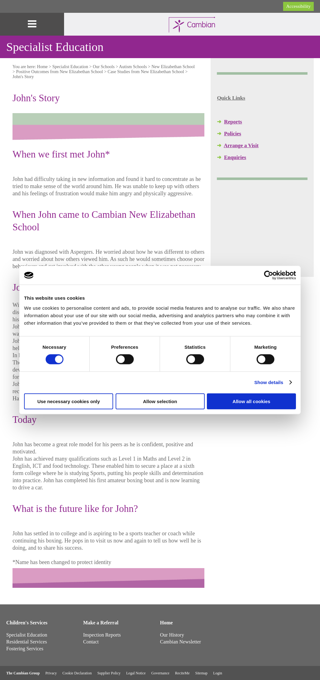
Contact (91, 641)
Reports (233, 122)
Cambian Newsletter (180, 641)
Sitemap (201, 673)
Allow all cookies (251, 401)
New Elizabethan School (173, 66)
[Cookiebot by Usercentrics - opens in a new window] (268, 275)
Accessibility (298, 6)
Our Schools (104, 66)
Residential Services (26, 641)
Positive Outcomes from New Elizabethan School (59, 71)
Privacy (51, 673)
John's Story (23, 76)
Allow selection (160, 401)
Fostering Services (24, 648)
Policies (232, 134)
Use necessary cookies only (68, 401)
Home (42, 66)
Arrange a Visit (241, 145)
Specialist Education (70, 66)
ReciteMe (182, 673)
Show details (268, 382)
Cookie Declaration (77, 673)
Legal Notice (136, 673)
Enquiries (235, 157)
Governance (160, 673)
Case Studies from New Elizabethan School (146, 71)
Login (217, 673)
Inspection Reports (102, 635)
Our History (172, 635)
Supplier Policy (108, 673)
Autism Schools (133, 66)
